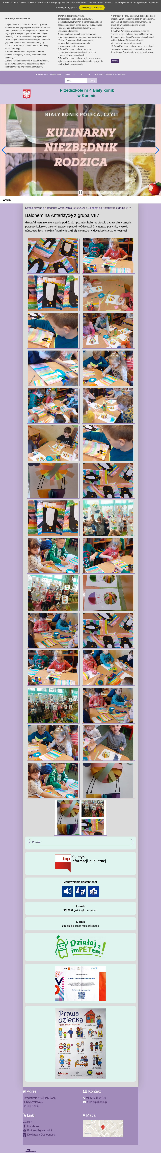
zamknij (115, 61)
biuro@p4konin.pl (95, 1102)
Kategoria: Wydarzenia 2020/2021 (65, 207)
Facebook (31, 1126)
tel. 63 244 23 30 (94, 1098)
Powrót (36, 842)
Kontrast (99, 74)
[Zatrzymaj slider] (80, 192)
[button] (4, 150)
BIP (27, 1122)
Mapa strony (56, 74)
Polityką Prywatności (77, 2)
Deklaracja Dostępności (39, 1135)
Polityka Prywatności (37, 1130)
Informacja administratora (115, 74)
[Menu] (80, 199)
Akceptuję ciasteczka (92, 7)
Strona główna (42, 74)
